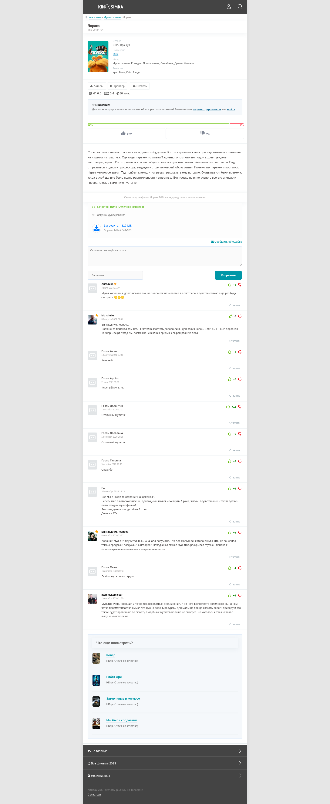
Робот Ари (114, 676)
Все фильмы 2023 (165, 763)
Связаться (94, 794)
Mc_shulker (108, 315)
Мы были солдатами (121, 720)
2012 (115, 54)
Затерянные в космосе (123, 698)
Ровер (110, 655)
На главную (165, 751)
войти (231, 109)
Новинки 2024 (165, 775)
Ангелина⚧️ (109, 284)
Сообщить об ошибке (226, 241)
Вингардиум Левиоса (114, 531)
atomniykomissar (111, 594)
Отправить (228, 275)
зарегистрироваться (207, 109)
